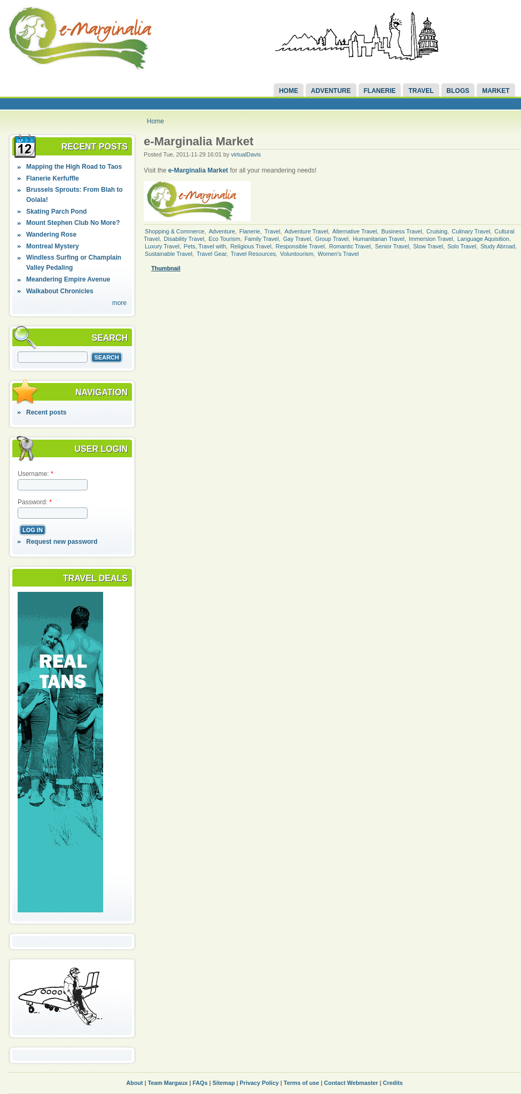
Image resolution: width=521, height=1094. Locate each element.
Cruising (437, 231)
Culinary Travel (471, 231)
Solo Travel (461, 246)
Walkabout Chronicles (60, 291)
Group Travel (331, 239)
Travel (420, 91)
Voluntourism (296, 254)
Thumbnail (166, 268)
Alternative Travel (354, 231)
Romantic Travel (350, 246)
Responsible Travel (300, 246)
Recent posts (46, 412)
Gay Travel (297, 239)
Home (288, 91)
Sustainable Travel (168, 254)
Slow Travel (428, 246)
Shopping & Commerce (175, 231)
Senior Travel (392, 246)
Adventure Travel (306, 231)
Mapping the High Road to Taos (74, 166)
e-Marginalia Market (198, 170)
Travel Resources (253, 254)
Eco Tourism (224, 239)
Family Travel (261, 239)
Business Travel (402, 231)
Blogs (458, 91)
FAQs (199, 1083)
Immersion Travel (431, 239)
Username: (35, 474)
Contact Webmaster (351, 1083)
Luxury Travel (162, 246)
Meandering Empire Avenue (68, 279)
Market (495, 91)
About (134, 1083)
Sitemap (224, 1083)
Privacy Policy (259, 1083)
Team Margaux (167, 1083)
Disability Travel (184, 239)
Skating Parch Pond (56, 211)
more (119, 303)
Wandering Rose (51, 234)
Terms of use (301, 1083)
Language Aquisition (483, 239)
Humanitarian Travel (379, 239)
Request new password (61, 541)
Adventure (331, 91)
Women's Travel (338, 254)
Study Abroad (497, 246)
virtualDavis (246, 154)
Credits (393, 1083)
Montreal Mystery (52, 246)
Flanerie (380, 91)
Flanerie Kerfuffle (52, 178)
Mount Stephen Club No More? (73, 222)
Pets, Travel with (205, 246)
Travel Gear (212, 254)
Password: (35, 502)
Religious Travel (250, 246)
